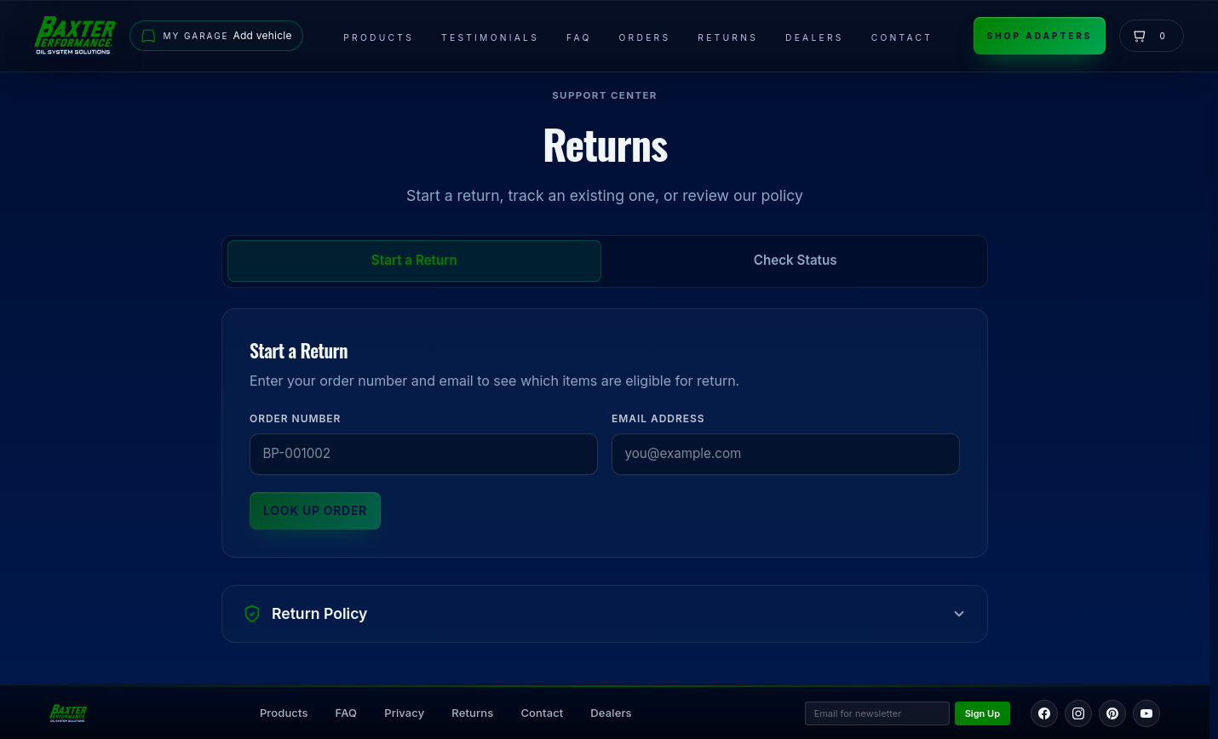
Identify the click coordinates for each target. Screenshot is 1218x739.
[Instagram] (1078, 713)
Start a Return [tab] (414, 260)
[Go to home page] (75, 35)
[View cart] (1151, 36)
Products (378, 37)
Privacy (404, 712)
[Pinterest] (1112, 713)
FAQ (578, 37)
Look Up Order (315, 510)
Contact (902, 37)
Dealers (814, 37)
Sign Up (982, 713)
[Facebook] (1044, 713)
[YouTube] (1146, 713)
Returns (728, 37)
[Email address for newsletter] (877, 714)
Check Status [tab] (795, 260)
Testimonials (490, 37)
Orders (645, 37)
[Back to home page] (68, 713)
